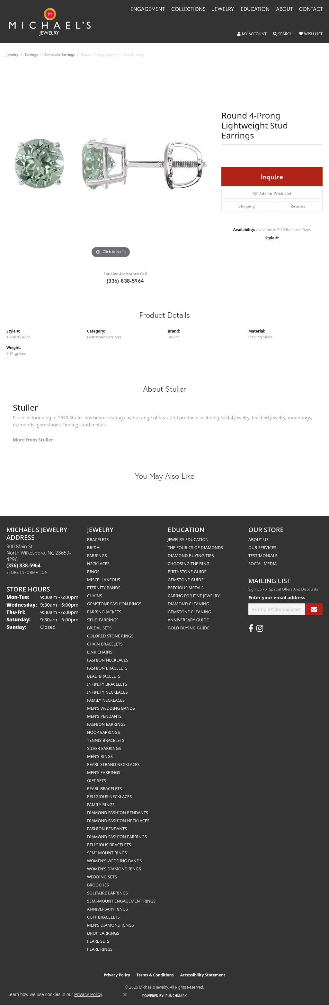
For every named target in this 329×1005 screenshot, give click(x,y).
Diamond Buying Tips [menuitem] (191, 555)
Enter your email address (276, 597)
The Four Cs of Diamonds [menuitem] (195, 547)
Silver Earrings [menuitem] (104, 748)
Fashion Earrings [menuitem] (106, 724)
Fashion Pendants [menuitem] (107, 829)
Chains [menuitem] (94, 596)
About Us (258, 539)
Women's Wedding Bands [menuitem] (114, 861)
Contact (311, 9)
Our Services (262, 547)
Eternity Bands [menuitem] (103, 588)
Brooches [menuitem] (98, 885)
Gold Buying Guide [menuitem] (188, 628)
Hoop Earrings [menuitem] (103, 732)
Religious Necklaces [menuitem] (109, 796)
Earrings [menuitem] (97, 555)
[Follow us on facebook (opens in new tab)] (250, 628)
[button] (252, 34)
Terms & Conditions (155, 975)
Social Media (262, 563)
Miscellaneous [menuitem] (103, 580)
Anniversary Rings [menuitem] (107, 909)
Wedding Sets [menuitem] (102, 877)
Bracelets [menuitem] (98, 539)
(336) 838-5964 (125, 280)
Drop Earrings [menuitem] (103, 933)
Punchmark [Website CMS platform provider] (176, 995)
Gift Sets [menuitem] (96, 780)
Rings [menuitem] (93, 571)
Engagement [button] (147, 9)
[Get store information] (27, 572)
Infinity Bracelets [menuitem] (107, 684)
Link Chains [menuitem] (99, 652)
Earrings (31, 54)
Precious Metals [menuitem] (186, 588)
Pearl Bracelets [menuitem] (104, 788)
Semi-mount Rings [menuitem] (107, 853)
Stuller (173, 336)
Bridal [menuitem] (94, 547)
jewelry (12, 54)
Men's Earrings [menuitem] (103, 772)
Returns (298, 206)
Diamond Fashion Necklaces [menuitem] (118, 820)
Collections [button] (188, 9)
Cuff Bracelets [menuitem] (103, 917)
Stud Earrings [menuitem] (103, 620)
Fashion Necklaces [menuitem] (107, 660)
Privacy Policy (117, 975)
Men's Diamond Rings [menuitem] (110, 925)
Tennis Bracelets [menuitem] (105, 740)
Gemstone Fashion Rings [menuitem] (114, 604)
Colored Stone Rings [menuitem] (110, 636)
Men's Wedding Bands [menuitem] (111, 708)
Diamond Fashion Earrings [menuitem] (117, 837)
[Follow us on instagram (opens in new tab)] (259, 628)
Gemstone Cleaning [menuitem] (189, 612)
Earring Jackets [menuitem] (104, 612)
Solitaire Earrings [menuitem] (107, 893)
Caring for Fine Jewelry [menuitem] (194, 596)
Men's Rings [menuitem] (100, 756)
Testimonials (262, 555)
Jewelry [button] (223, 9)
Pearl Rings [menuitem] (99, 949)
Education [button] (255, 9)
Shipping (246, 206)
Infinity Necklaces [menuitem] (107, 692)
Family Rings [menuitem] (101, 804)
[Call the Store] (23, 565)
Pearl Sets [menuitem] (98, 941)
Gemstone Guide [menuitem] (186, 580)
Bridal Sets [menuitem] (99, 628)
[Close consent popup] (125, 995)
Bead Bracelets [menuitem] (103, 676)
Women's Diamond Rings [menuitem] (114, 869)
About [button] (284, 9)
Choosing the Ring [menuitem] (188, 563)
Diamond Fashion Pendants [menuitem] (117, 812)
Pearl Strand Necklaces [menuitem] (113, 764)
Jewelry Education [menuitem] (188, 539)
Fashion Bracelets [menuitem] (107, 668)
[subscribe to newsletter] (314, 609)
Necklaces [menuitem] (98, 563)
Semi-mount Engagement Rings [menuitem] (121, 901)
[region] (110, 163)
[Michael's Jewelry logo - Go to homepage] (52, 21)
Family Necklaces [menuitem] (106, 700)
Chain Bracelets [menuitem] (105, 644)
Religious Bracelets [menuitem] (109, 845)
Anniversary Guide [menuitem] (188, 620)
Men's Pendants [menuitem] (104, 716)
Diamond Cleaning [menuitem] (188, 604)
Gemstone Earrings (59, 54)
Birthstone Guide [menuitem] (187, 571)
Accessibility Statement (202, 975)
